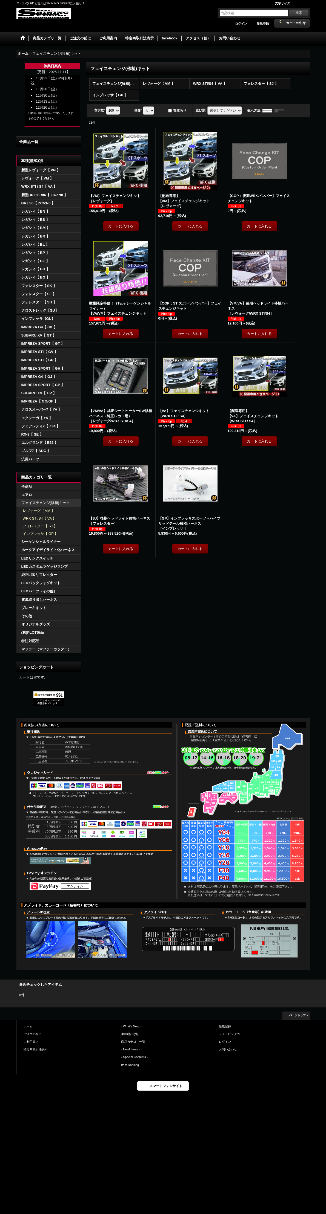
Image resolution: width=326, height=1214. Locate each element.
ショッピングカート (232, 1034)
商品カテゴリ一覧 (133, 1041)
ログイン (241, 23)
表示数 (99, 110)
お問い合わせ (228, 1049)
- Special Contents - (134, 1057)
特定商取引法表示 (36, 1049)
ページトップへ (298, 1015)
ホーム (28, 1026)
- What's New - (131, 1026)
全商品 (26, 487)
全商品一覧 (28, 142)
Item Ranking (130, 1065)
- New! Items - (130, 1049)
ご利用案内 (31, 1041)
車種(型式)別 (129, 1034)
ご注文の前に (33, 1034)
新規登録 (263, 23)
